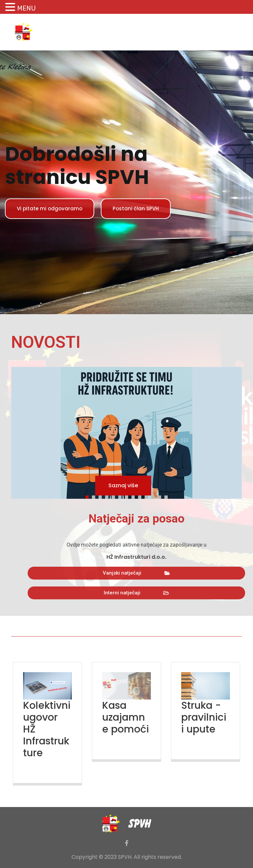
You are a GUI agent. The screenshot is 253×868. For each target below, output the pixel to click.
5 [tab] (115, 496)
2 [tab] (95, 496)
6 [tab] (121, 496)
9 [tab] (141, 496)
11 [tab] (154, 496)
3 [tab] (101, 496)
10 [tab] (148, 496)
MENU (26, 8)
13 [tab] (167, 496)
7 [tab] (128, 496)
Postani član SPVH (136, 208)
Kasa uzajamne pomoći (125, 717)
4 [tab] (108, 496)
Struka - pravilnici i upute (203, 717)
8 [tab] (134, 496)
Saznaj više (123, 485)
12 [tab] (161, 496)
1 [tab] (88, 496)
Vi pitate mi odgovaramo (49, 208)
